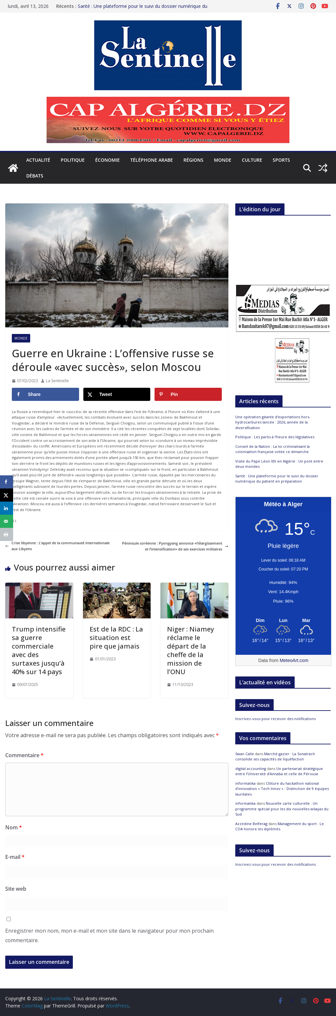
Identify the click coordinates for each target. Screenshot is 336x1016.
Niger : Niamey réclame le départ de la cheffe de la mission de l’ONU (190, 650)
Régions (193, 160)
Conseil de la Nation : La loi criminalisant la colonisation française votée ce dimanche (272, 449)
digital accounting (250, 768)
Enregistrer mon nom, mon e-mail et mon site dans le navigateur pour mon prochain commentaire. (109, 935)
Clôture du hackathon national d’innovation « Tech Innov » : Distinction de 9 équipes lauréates (282, 789)
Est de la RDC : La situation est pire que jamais (116, 638)
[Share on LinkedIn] (6, 508)
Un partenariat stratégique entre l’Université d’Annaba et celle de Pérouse (279, 771)
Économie (107, 160)
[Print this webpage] (6, 534)
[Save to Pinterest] (188, 394)
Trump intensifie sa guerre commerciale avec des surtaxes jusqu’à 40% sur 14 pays (39, 650)
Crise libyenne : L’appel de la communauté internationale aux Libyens (57, 545)
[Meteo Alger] (283, 621)
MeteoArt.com (294, 660)
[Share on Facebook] (45, 394)
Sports (281, 160)
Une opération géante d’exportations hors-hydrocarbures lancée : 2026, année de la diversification (272, 422)
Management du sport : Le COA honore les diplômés (279, 826)
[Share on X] (117, 394)
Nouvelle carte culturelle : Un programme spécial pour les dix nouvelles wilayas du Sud (281, 809)
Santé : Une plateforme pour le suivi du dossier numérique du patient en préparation (276, 478)
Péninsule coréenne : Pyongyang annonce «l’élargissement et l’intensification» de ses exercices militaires (175, 546)
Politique (73, 160)
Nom (13, 827)
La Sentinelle (57, 381)
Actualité (38, 160)
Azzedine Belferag (251, 823)
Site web (15, 888)
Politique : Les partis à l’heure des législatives (274, 436)
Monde (222, 160)
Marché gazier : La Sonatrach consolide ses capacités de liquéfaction (275, 756)
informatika (245, 783)
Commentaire (24, 755)
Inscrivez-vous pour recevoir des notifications (275, 718)
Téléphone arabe (151, 160)
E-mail (15, 856)
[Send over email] (6, 521)
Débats (34, 176)
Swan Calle (244, 753)
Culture (252, 160)
